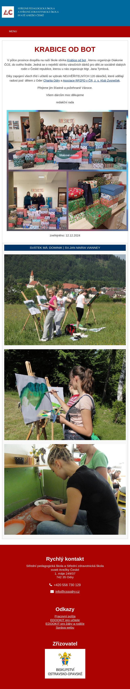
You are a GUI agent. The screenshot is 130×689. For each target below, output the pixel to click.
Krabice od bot (76, 60)
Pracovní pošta (65, 616)
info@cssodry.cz (67, 591)
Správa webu (65, 627)
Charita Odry (51, 80)
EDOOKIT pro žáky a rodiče (64, 623)
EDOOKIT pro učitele (65, 620)
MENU (13, 31)
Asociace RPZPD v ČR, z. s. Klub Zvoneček (91, 80)
